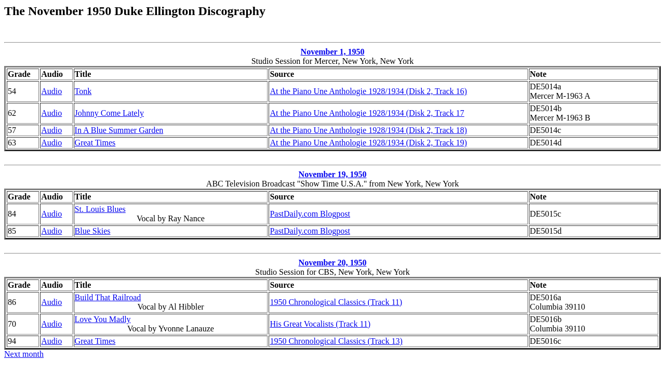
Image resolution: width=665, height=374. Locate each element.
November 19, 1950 (333, 174)
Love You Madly (103, 319)
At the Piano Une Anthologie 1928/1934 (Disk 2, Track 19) (368, 142)
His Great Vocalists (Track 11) (320, 323)
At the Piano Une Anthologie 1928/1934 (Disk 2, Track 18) (368, 130)
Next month (24, 354)
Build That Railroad (108, 297)
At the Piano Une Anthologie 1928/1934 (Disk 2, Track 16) (368, 91)
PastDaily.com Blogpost (310, 213)
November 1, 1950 (333, 51)
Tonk (83, 91)
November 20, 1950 (333, 262)
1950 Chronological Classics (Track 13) (336, 341)
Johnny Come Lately (109, 113)
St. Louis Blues (100, 209)
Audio (51, 91)
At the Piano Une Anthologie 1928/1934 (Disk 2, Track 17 (367, 113)
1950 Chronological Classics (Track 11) (336, 302)
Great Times (95, 142)
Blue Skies (93, 230)
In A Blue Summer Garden (119, 130)
